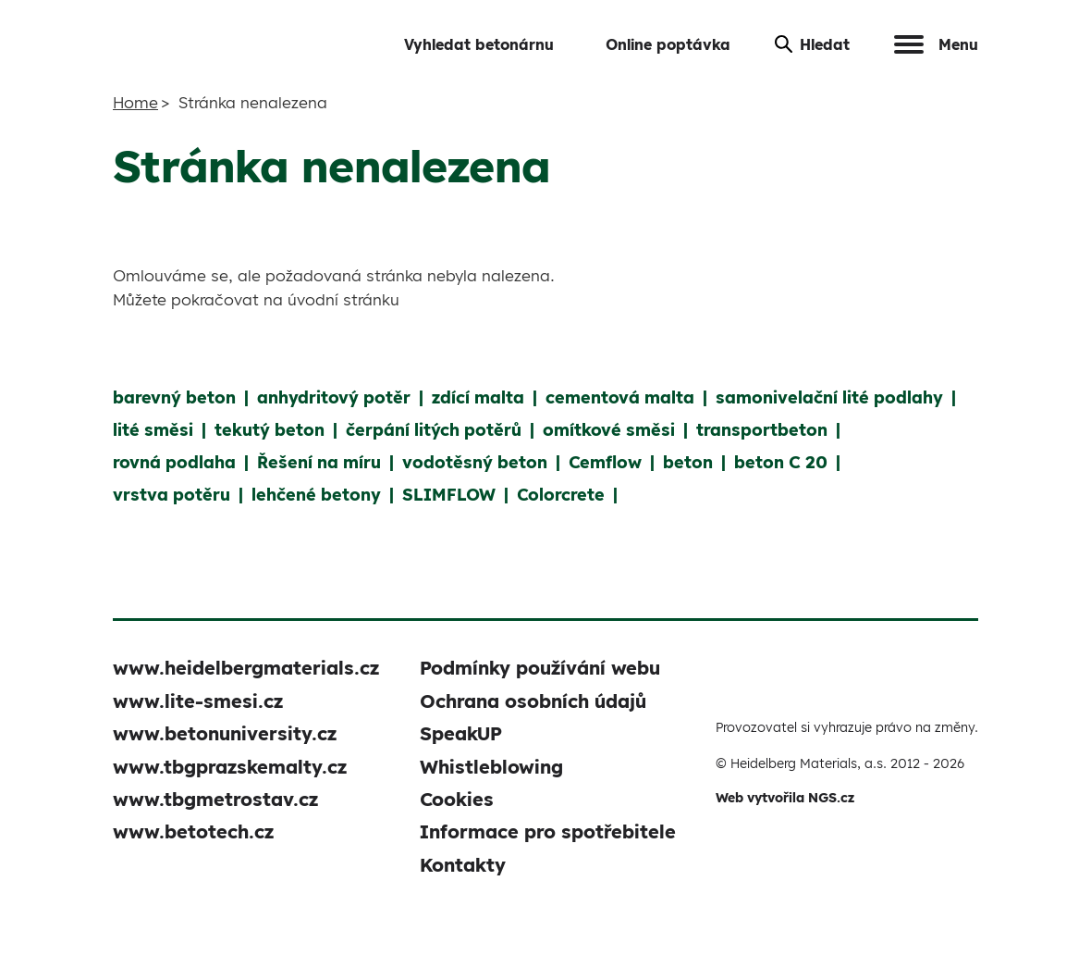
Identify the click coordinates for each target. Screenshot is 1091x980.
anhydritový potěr (334, 397)
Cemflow (605, 462)
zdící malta (478, 397)
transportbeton (761, 429)
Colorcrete (561, 494)
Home (135, 102)
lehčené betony (316, 494)
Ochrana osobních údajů (533, 701)
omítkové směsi (609, 429)
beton (688, 462)
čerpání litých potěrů (433, 429)
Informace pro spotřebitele (548, 831)
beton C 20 (780, 462)
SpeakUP (461, 733)
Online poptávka (668, 44)
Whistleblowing (491, 766)
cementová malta (620, 397)
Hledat (812, 44)
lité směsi (153, 429)
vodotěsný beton (474, 462)
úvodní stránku (343, 299)
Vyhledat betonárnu (479, 44)
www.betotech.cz (193, 831)
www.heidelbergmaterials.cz (246, 667)
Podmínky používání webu (540, 667)
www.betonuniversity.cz (225, 733)
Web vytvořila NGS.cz (785, 797)
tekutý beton (270, 429)
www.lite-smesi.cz (198, 701)
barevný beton (174, 397)
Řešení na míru (319, 462)
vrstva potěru (171, 494)
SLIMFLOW (449, 494)
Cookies (457, 799)
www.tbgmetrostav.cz (215, 799)
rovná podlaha (174, 462)
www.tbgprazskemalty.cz (230, 766)
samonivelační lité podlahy (829, 397)
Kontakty (463, 864)
